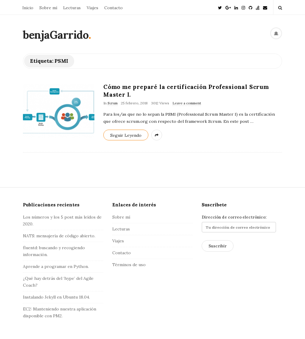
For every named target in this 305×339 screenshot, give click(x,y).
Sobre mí (48, 7)
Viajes (92, 7)
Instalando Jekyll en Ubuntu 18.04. (56, 297)
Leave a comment (186, 103)
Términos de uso (129, 264)
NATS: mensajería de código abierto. (59, 235)
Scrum (113, 103)
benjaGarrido (55, 35)
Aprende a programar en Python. (56, 266)
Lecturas (72, 7)
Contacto (113, 7)
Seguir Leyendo (125, 135)
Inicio (27, 7)
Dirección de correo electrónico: (239, 224)
